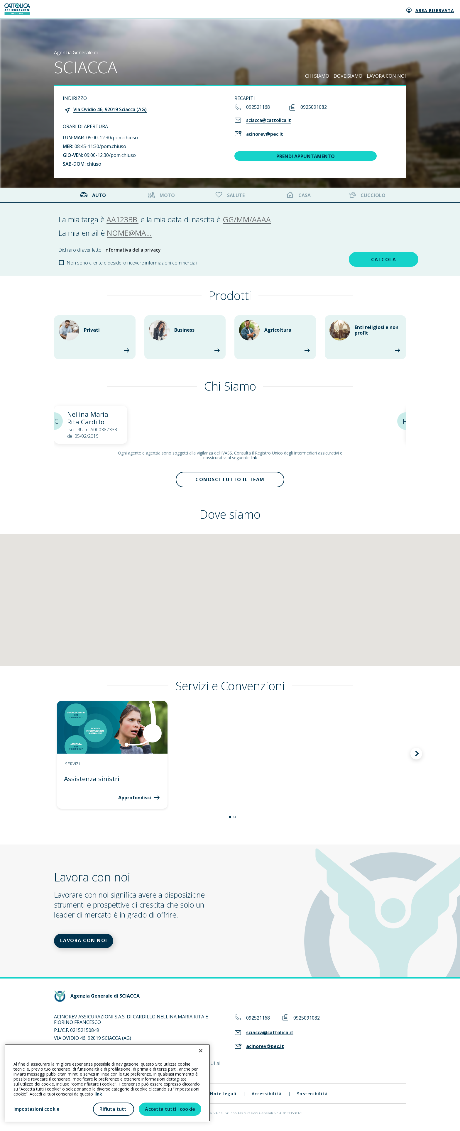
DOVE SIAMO (348, 76)
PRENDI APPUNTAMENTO (305, 156)
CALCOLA (360, 258)
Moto (161, 195)
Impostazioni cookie (36, 1109)
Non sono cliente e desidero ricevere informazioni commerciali (132, 263)
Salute (229, 195)
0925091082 (313, 107)
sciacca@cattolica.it (268, 120)
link (254, 457)
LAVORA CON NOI (386, 76)
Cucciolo (366, 195)
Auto (93, 195)
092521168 (258, 107)
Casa (299, 195)
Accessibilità (267, 1098)
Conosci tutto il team (230, 480)
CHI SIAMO (317, 76)
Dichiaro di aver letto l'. (110, 250)
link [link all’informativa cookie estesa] (98, 1094)
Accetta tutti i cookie (170, 1109)
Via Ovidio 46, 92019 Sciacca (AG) (110, 109)
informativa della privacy (132, 250)
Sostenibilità (312, 1098)
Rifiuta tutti (113, 1109)
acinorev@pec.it (264, 134)
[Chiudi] (200, 1050)
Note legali (223, 1098)
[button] (230, 819)
